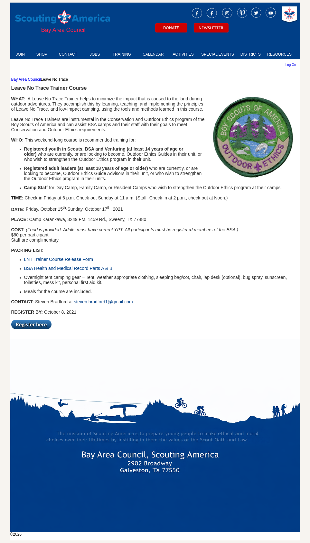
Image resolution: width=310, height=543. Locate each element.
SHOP (41, 54)
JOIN (20, 54)
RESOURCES (279, 54)
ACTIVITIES (183, 54)
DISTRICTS (250, 54)
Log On (291, 65)
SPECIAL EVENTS (217, 54)
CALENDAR (153, 54)
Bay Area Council (26, 79)
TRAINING (122, 54)
